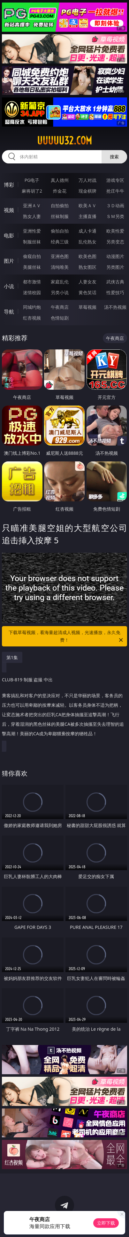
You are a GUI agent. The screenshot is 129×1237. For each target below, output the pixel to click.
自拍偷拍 (60, 205)
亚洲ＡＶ (32, 205)
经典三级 (60, 242)
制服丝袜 (32, 242)
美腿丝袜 (32, 267)
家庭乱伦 (60, 282)
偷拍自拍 (60, 231)
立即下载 (106, 1223)
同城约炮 (32, 307)
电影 (9, 235)
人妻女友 (87, 282)
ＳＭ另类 (115, 216)
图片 (9, 260)
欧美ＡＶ (87, 205)
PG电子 (32, 180)
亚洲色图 (60, 256)
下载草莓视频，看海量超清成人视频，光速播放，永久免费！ (66, 636)
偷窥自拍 (32, 256)
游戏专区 (115, 180)
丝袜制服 (60, 216)
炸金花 (59, 191)
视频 (9, 210)
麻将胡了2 (32, 191)
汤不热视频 (115, 307)
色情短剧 (60, 318)
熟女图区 (87, 267)
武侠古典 (115, 282)
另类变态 (115, 242)
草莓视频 (87, 307)
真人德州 (60, 180)
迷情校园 (32, 292)
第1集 (12, 657)
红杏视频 (32, 318)
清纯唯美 (60, 267)
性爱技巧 (115, 292)
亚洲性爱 (32, 231)
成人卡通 (87, 231)
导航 (9, 311)
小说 (9, 286)
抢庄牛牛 (115, 191)
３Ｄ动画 (115, 205)
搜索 (114, 157)
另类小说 (60, 292)
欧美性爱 (115, 231)
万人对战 (87, 180)
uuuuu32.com (64, 140)
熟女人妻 (32, 216)
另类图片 (115, 267)
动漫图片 (115, 256)
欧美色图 (87, 256)
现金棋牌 (87, 191)
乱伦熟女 (87, 242)
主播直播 (87, 216)
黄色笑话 (87, 292)
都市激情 (32, 282)
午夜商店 (60, 307)
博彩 (9, 184)
